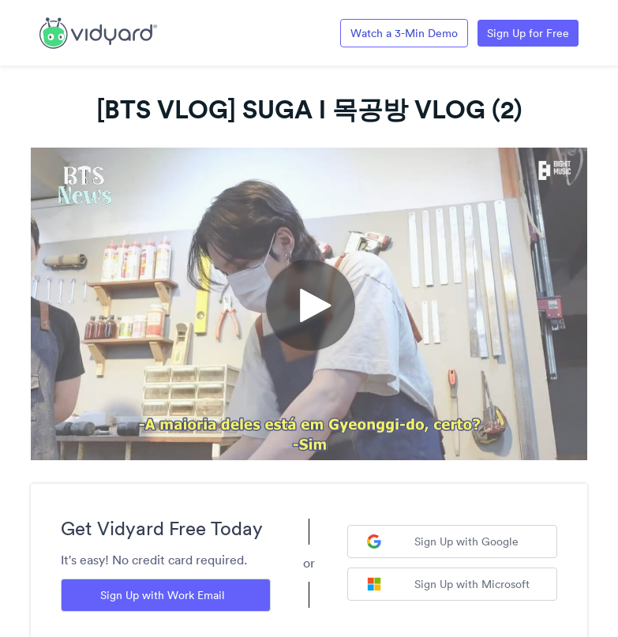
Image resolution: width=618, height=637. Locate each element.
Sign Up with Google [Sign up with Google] (443, 541)
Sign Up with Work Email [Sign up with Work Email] (162, 595)
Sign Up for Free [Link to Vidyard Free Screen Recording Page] (528, 33)
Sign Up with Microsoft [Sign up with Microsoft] (448, 584)
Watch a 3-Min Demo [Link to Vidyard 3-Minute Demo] (404, 33)
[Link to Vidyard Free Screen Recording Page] (98, 31)
